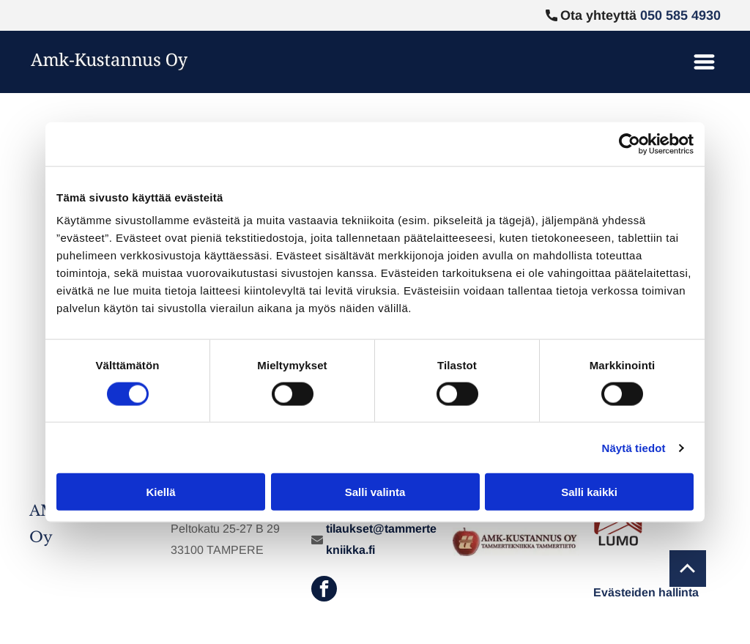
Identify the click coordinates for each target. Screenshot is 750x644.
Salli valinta (375, 492)
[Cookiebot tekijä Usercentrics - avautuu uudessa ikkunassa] (629, 144)
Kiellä (160, 492)
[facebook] (324, 590)
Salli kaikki (589, 492)
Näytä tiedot (634, 448)
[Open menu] (704, 61)
